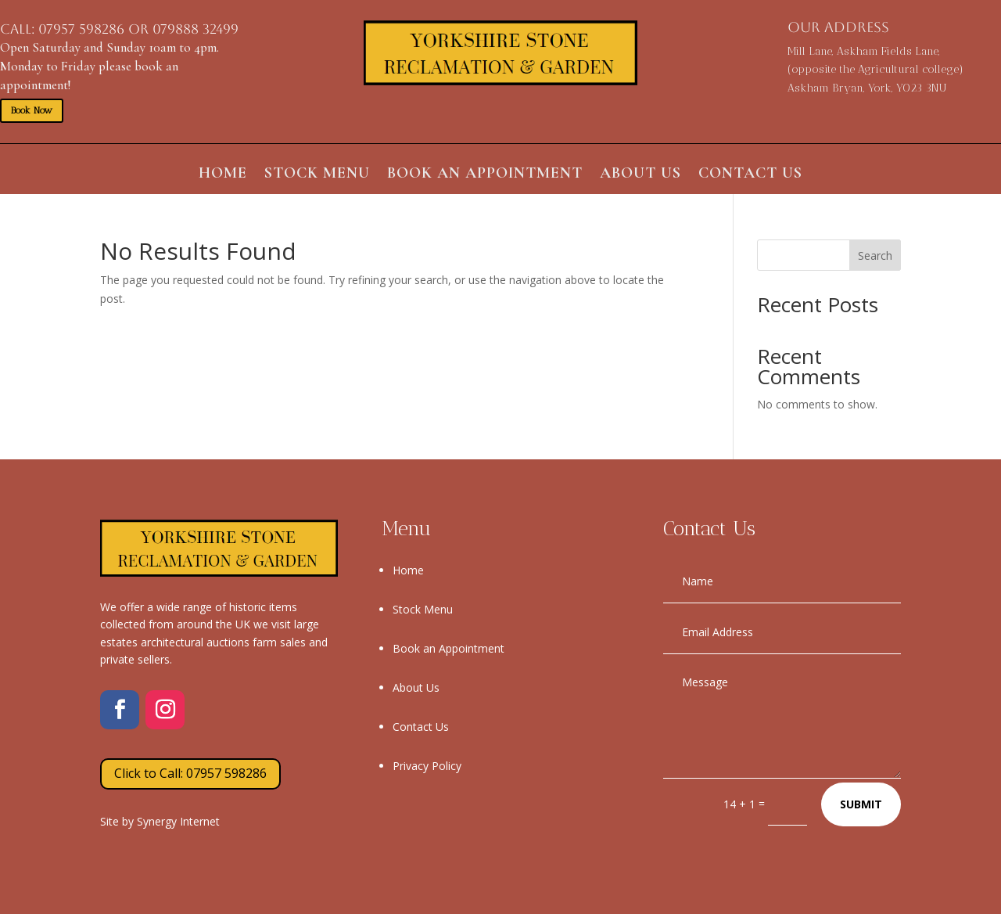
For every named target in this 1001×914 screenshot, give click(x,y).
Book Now (31, 110)
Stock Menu (317, 174)
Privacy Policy (427, 765)
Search (875, 255)
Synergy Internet (178, 821)
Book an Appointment (485, 174)
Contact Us (750, 174)
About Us (640, 174)
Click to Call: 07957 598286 (190, 773)
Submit (861, 804)
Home (223, 174)
